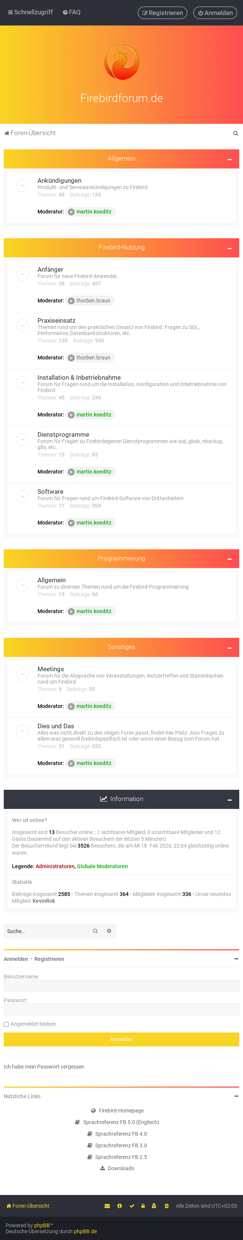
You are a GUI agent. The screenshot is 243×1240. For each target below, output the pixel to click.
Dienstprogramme (63, 433)
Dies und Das (56, 725)
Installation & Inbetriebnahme (79, 376)
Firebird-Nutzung (122, 246)
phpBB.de (85, 1231)
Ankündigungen (59, 179)
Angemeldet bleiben (33, 1023)
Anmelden (16, 958)
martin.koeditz (89, 210)
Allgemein (121, 157)
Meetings (51, 668)
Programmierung (121, 557)
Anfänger (50, 268)
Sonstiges (121, 645)
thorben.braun (89, 299)
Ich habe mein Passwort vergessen (44, 1066)
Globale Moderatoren (102, 865)
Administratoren (55, 865)
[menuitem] (71, 12)
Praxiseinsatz (56, 319)
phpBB (42, 1225)
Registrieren (49, 958)
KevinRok (44, 900)
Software (50, 490)
